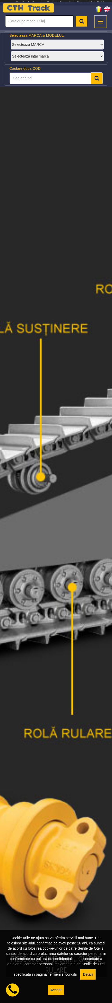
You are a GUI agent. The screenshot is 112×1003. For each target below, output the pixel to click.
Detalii (88, 974)
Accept (56, 990)
